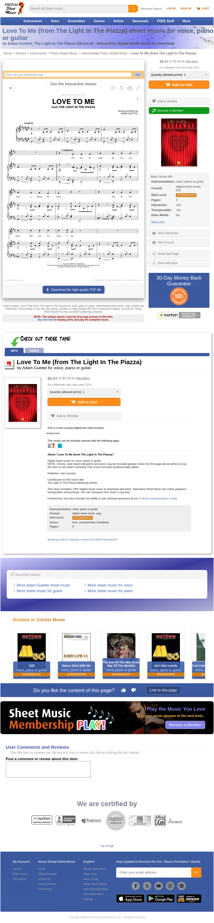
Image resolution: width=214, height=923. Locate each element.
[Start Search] (133, 8)
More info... (158, 222)
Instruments (33, 21)
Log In (171, 8)
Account (17, 869)
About (41, 869)
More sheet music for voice (110, 585)
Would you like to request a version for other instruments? (82, 539)
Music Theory (91, 879)
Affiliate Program (47, 874)
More (186, 21)
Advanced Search (151, 8)
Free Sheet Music (93, 894)
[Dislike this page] (133, 691)
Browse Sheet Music (95, 869)
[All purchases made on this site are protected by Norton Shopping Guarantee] (179, 315)
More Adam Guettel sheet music (43, 585)
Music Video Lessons (95, 884)
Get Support (19, 879)
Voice (55, 21)
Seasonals (140, 21)
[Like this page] (123, 691)
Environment (45, 889)
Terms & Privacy (47, 884)
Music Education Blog (96, 889)
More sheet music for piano (110, 591)
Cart (202, 8)
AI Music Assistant (150, 498)
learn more (169, 498)
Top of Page (107, 845)
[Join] (196, 873)
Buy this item (46, 319)
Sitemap (88, 899)
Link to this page (163, 690)
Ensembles (76, 21)
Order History (20, 874)
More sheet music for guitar (39, 591)
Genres (99, 21)
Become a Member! (185, 725)
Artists (118, 21)
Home (7, 53)
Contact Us (44, 879)
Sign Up (185, 8)
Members (192, 61)
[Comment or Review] (48, 769)
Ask (138, 74)
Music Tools (90, 874)
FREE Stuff (165, 21)
